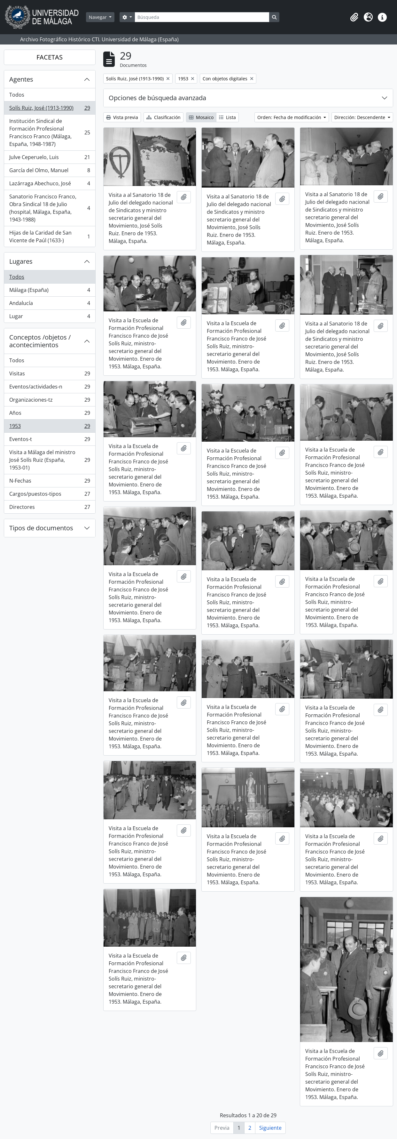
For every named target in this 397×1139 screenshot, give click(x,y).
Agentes (21, 79)
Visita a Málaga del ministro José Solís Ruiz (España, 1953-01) (49, 460)
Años (49, 414)
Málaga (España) (49, 291)
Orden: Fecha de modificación (290, 117)
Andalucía (49, 304)
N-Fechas (49, 482)
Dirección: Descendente (360, 117)
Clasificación (163, 117)
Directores (49, 508)
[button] (354, 17)
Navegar (98, 17)
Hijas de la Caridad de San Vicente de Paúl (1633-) (49, 236)
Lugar (49, 317)
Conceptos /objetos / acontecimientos (40, 341)
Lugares (21, 261)
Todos (16, 94)
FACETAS (49, 57)
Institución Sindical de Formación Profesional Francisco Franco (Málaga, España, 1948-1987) (49, 132)
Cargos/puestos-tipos (49, 495)
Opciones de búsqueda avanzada (157, 97)
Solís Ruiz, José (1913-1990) (49, 109)
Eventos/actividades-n (49, 388)
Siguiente (270, 1127)
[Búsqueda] (202, 17)
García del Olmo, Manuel (49, 171)
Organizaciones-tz (49, 401)
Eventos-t (49, 440)
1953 (49, 427)
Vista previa (122, 117)
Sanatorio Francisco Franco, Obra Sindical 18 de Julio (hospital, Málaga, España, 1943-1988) (49, 208)
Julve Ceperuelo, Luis (49, 158)
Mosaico (201, 117)
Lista (227, 117)
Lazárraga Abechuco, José (49, 185)
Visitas (49, 375)
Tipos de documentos (41, 528)
